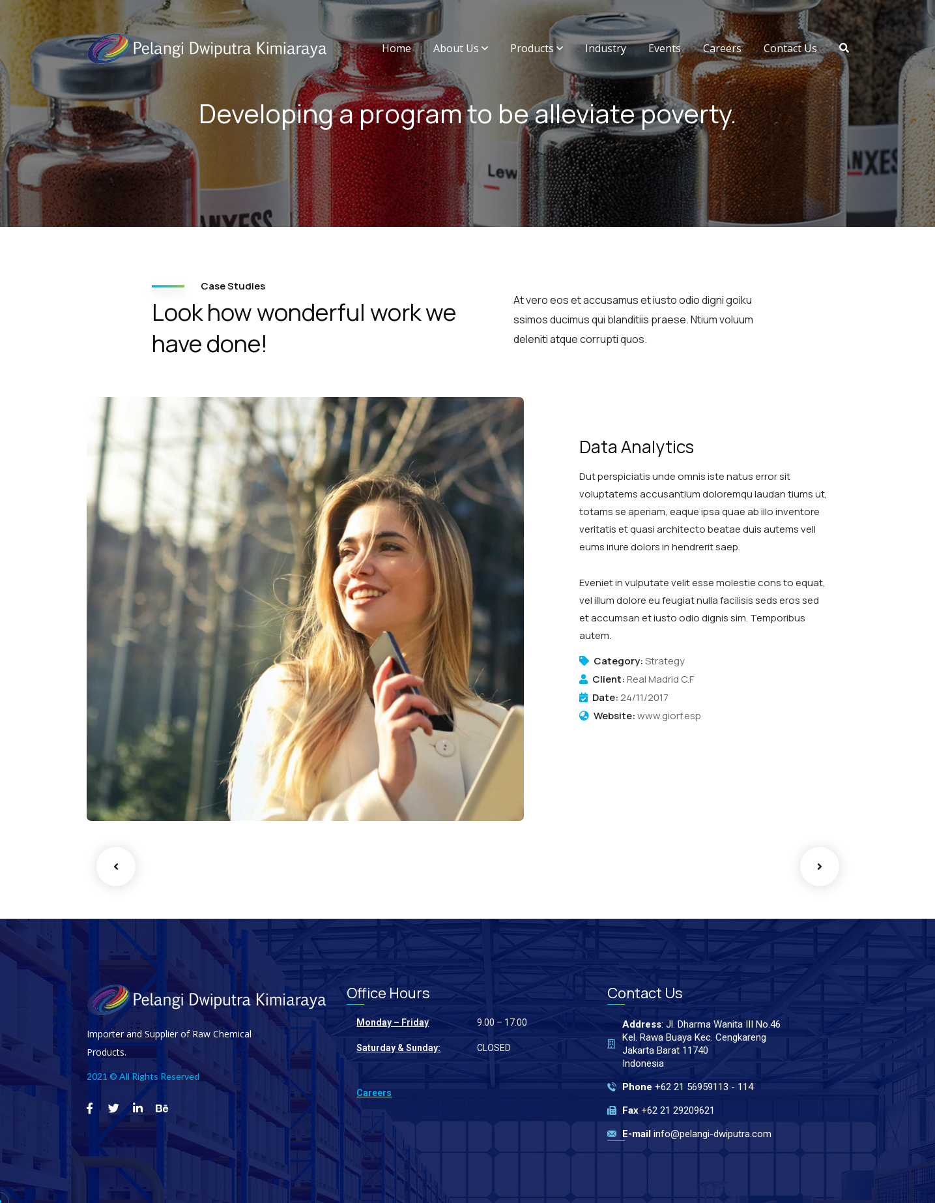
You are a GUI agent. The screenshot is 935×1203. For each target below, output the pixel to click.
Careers (374, 1093)
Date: (605, 697)
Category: (618, 661)
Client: (608, 679)
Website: (614, 715)
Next (819, 866)
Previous (116, 866)
